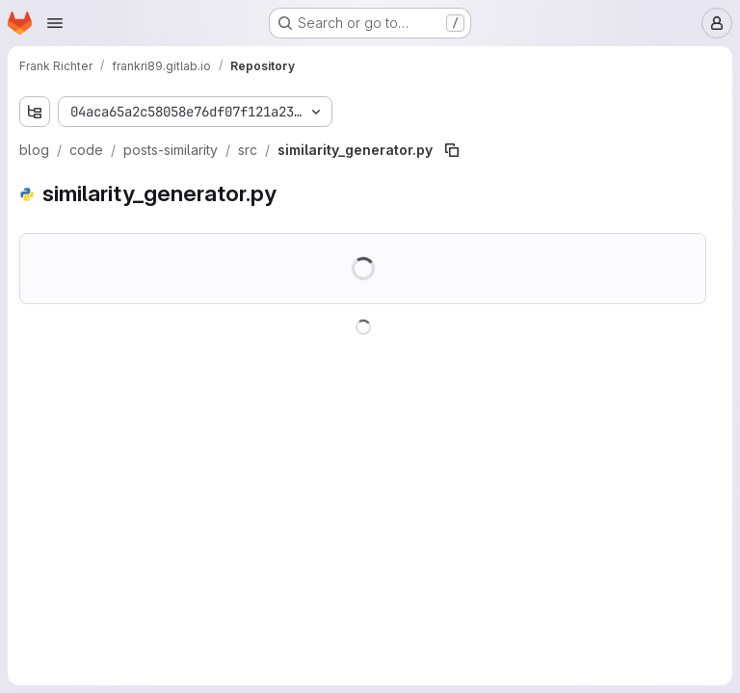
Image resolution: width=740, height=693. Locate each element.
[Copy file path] (451, 150)
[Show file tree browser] (34, 111)
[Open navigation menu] (55, 23)
